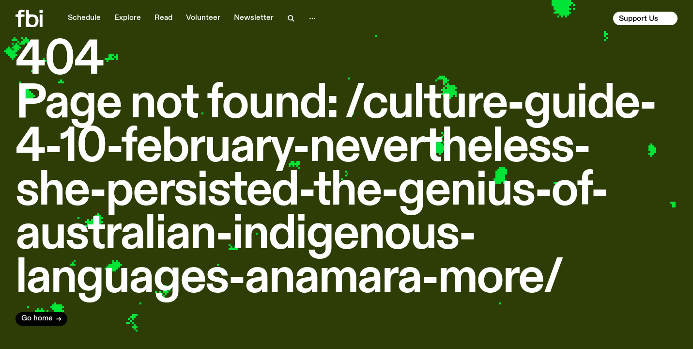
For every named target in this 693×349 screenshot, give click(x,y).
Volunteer (203, 18)
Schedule (84, 18)
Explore (127, 18)
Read (163, 18)
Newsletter (254, 18)
